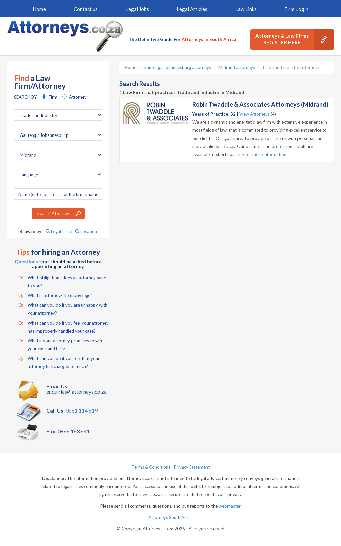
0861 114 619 (82, 410)
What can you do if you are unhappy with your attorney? (62, 308)
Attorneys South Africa (170, 517)
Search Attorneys (54, 213)
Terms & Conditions (151, 467)
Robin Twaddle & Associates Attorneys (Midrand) (260, 104)
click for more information (261, 154)
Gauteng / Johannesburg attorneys (177, 67)
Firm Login (296, 9)
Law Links (246, 9)
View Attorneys (254, 114)
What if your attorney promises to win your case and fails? (60, 344)
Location (86, 231)
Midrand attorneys (236, 67)
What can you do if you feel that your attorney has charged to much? (59, 361)
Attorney (78, 97)
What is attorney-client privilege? (55, 295)
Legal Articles (192, 9)
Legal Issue (59, 231)
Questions (26, 261)
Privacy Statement (192, 467)
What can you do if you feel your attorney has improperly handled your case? (63, 326)
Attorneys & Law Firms (294, 39)
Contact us (86, 9)
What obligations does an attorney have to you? (62, 281)
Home (39, 9)
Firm (53, 97)
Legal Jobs (137, 9)
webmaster (230, 506)
